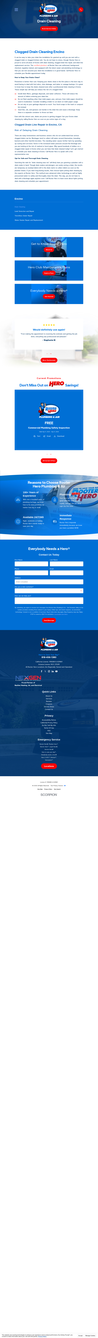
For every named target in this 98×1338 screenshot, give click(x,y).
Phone (17, 569)
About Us (49, 696)
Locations (49, 766)
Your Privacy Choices (58, 786)
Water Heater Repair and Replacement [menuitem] (29, 220)
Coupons (49, 704)
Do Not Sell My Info (49, 725)
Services (49, 699)
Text (38, 436)
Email (49, 436)
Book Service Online (49, 28)
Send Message (49, 620)
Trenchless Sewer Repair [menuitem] (23, 216)
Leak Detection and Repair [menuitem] (24, 211)
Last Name (54, 560)
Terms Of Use (49, 728)
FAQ (48, 731)
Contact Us (49, 709)
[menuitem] (40, 789)
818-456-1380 (49, 657)
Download (60, 436)
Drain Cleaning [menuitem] (20, 207)
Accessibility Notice (49, 720)
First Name (18, 560)
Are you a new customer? (24, 587)
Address (18, 578)
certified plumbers (40, 65)
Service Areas (49, 707)
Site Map (49, 733)
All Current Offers (49, 461)
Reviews (49, 701)
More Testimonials (49, 360)
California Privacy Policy (48, 723)
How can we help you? (23, 596)
